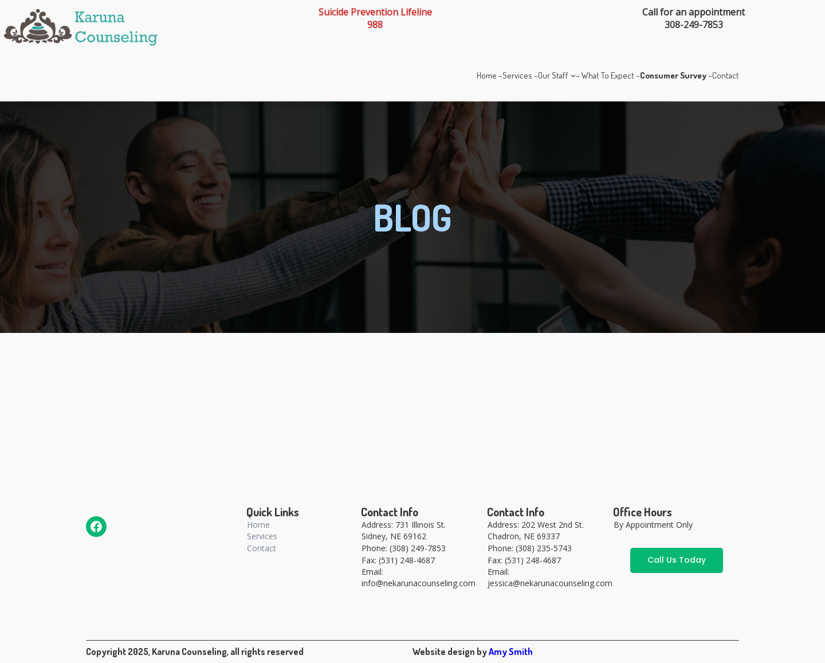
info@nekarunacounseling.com (419, 583)
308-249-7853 (694, 24)
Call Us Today (676, 560)
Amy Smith (511, 651)
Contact (261, 548)
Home (258, 524)
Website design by (450, 651)
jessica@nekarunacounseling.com (550, 583)
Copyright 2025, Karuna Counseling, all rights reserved (195, 651)
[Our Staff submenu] (573, 75)
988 (375, 24)
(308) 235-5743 (544, 548)
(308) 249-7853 (418, 548)
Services (262, 536)
